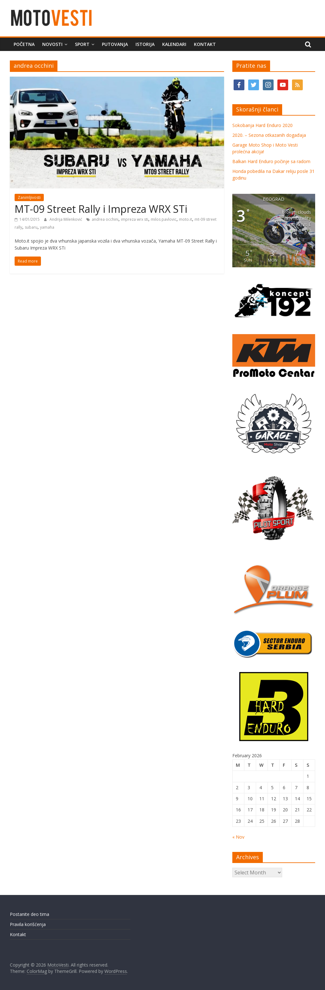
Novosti (52, 44)
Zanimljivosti (29, 197)
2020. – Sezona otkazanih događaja (269, 135)
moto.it (185, 219)
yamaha (47, 227)
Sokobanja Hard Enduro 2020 (262, 125)
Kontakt (205, 44)
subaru (31, 227)
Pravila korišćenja (28, 924)
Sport (82, 44)
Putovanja (115, 44)
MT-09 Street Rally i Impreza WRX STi (101, 209)
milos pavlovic (163, 219)
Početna (24, 44)
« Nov (238, 837)
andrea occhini (105, 219)
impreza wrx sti (134, 219)
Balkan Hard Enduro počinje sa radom (271, 161)
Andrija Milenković (66, 219)
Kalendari (174, 44)
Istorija (145, 44)
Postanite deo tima (29, 914)
